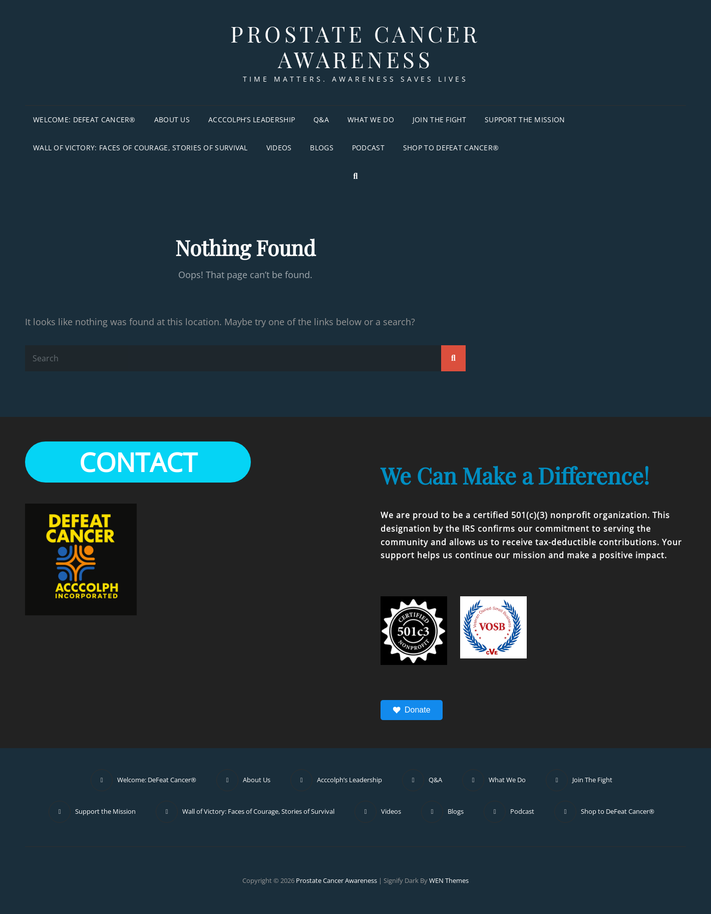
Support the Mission (525, 119)
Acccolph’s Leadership (251, 119)
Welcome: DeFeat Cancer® (84, 119)
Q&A (321, 119)
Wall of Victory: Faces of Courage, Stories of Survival (140, 147)
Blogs (321, 147)
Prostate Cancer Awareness (355, 46)
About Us (172, 119)
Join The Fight (439, 119)
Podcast (368, 147)
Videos (279, 147)
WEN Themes (449, 880)
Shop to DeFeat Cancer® (451, 147)
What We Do (370, 119)
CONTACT (138, 462)
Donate (412, 710)
